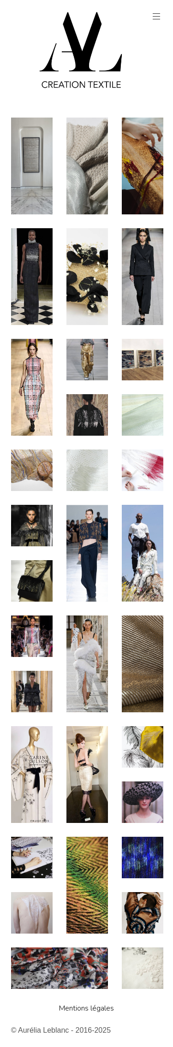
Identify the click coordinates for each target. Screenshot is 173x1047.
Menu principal (155, 16)
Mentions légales (86, 1008)
